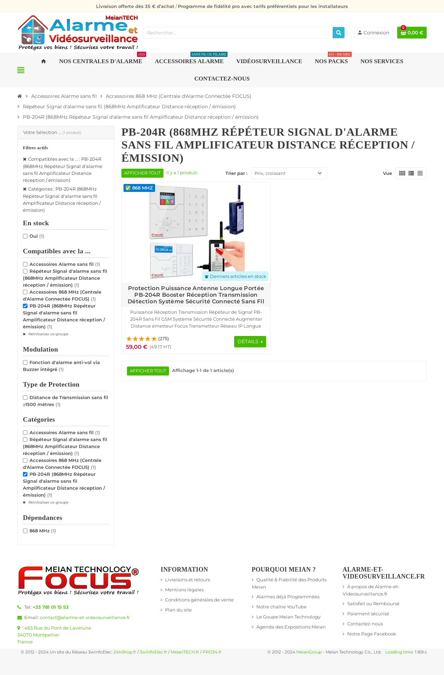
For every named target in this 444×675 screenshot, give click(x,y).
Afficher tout (142, 173)
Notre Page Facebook (371, 633)
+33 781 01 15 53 (51, 607)
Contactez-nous (365, 623)
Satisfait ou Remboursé (373, 603)
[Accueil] (20, 96)
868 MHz (42, 530)
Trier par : (236, 173)
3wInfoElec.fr (153, 652)
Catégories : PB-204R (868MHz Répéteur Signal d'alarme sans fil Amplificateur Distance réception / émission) (62, 199)
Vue (387, 173)
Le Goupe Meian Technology (288, 616)
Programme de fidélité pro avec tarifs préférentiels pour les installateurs (263, 6)
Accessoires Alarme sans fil (64, 264)
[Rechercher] (338, 32)
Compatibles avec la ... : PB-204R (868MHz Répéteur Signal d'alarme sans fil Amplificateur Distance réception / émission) (62, 169)
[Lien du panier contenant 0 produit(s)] (412, 33)
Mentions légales (184, 589)
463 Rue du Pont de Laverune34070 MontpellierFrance (54, 634)
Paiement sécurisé (368, 613)
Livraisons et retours (187, 579)
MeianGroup (309, 652)
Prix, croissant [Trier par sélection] (270, 173)
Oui (36, 236)
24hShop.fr (124, 652)
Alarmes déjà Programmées (287, 596)
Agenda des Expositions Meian (291, 627)
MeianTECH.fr (185, 652)
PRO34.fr (212, 652)
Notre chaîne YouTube (281, 606)
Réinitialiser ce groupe (47, 334)
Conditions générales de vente (199, 599)
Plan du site (178, 610)
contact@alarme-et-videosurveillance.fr (85, 617)
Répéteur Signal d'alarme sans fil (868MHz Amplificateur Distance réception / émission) (65, 278)
